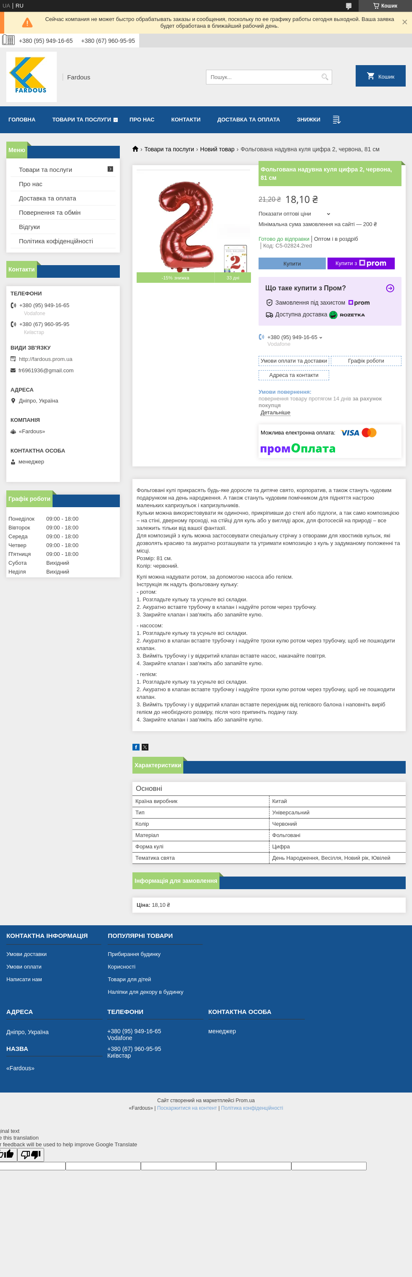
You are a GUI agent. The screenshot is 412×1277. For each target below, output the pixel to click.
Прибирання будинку (134, 954)
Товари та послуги (81, 119)
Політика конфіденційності (252, 1108)
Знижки (308, 119)
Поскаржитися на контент (187, 1108)
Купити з (360, 263)
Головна (21, 119)
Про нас (141, 119)
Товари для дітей (129, 979)
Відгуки (29, 226)
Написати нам (24, 979)
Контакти (186, 119)
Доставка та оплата (248, 119)
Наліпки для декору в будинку (145, 992)
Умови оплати (24, 967)
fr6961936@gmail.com (46, 370)
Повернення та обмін (50, 212)
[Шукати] (324, 77)
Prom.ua (245, 1100)
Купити (292, 264)
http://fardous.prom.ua (45, 359)
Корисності (121, 967)
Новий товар (217, 149)
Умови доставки (26, 954)
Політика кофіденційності (56, 241)
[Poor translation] (30, 1155)
